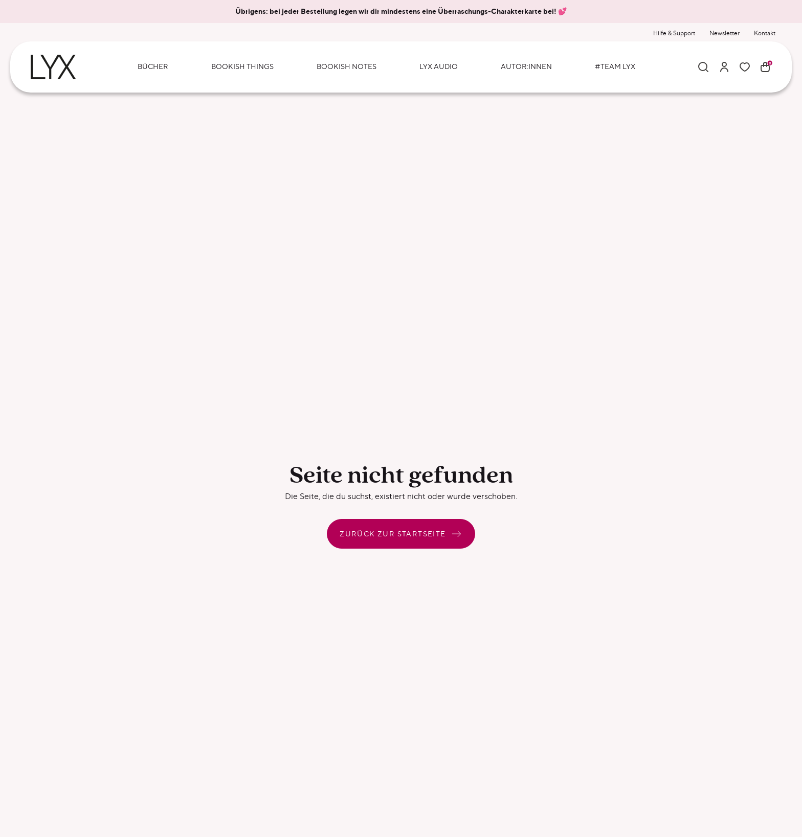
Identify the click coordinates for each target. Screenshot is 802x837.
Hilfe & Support (674, 33)
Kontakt (764, 33)
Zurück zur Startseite (401, 534)
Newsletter (724, 33)
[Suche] (703, 67)
